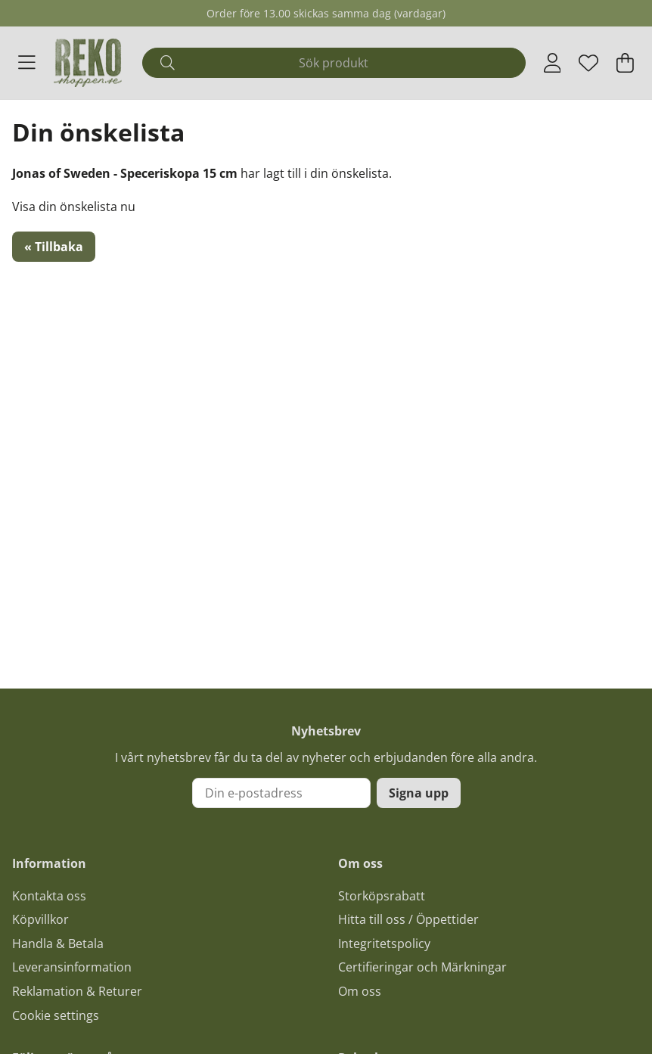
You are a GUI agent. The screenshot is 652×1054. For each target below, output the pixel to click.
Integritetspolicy (384, 943)
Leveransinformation (72, 967)
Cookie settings (55, 1015)
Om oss (359, 991)
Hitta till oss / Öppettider (408, 919)
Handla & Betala (58, 943)
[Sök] (333, 63)
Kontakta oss (49, 896)
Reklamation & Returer (77, 991)
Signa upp (419, 793)
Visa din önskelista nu (73, 206)
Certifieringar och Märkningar (422, 967)
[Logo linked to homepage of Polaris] (88, 63)
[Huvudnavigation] (27, 63)
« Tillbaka (53, 246)
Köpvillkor (40, 919)
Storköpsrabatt (381, 896)
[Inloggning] (552, 63)
